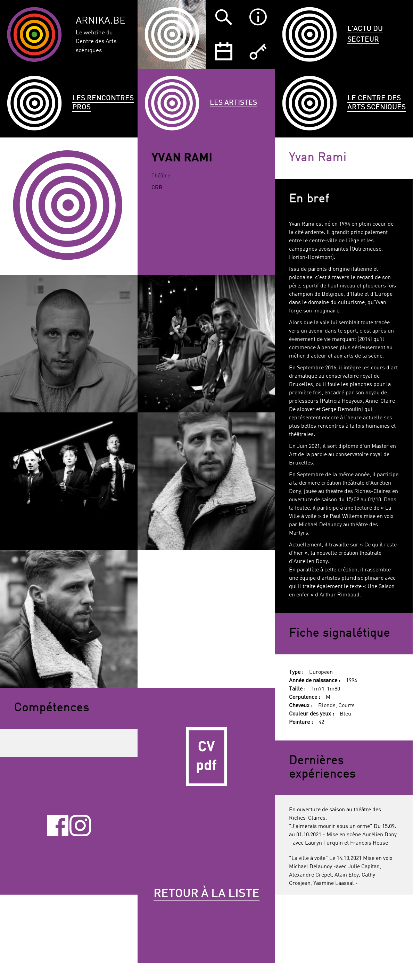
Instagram (80, 826)
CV (206, 756)
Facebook (57, 826)
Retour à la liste (206, 894)
